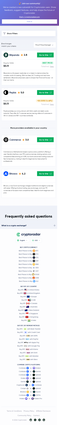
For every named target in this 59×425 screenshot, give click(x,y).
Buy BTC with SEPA (28, 336)
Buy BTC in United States (28, 290)
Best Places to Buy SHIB (29, 278)
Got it (29, 21)
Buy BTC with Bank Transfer (28, 329)
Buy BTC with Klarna (28, 349)
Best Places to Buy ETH (28, 254)
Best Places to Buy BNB (29, 264)
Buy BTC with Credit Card (28, 332)
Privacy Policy (29, 411)
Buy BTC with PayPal (28, 339)
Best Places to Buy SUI (28, 281)
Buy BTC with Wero (29, 359)
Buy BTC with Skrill (28, 353)
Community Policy (24, 415)
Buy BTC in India (28, 320)
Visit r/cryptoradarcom (29, 17)
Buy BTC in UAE (29, 300)
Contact (36, 415)
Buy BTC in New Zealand (28, 310)
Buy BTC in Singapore (28, 314)
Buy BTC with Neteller (29, 356)
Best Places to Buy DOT (29, 271)
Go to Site (45, 55)
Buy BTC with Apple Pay (28, 342)
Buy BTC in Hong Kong (28, 317)
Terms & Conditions (14, 411)
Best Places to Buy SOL (29, 257)
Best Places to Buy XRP (29, 261)
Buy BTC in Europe (28, 297)
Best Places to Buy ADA (29, 268)
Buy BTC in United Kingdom (28, 293)
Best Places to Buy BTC (29, 251)
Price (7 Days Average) (43, 45)
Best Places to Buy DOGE (28, 274)
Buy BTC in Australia (28, 307)
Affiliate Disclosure (43, 411)
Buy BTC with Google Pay (28, 346)
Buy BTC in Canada (28, 303)
